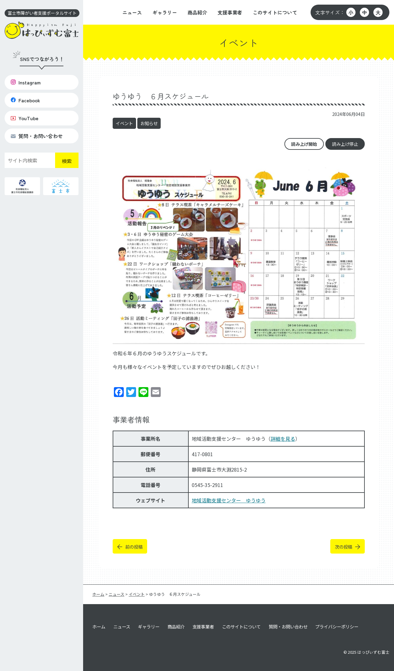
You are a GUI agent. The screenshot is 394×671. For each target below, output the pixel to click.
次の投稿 (343, 546)
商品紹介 (197, 12)
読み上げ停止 (345, 144)
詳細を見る (283, 438)
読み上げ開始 (304, 144)
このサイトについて (275, 12)
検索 (67, 161)
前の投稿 (134, 546)
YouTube (24, 118)
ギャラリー (164, 12)
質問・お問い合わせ (37, 136)
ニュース (132, 12)
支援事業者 (230, 12)
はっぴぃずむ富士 (373, 652)
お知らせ (149, 123)
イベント (124, 123)
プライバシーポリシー (336, 626)
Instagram (26, 82)
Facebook (25, 100)
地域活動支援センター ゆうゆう (229, 500)
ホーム (98, 626)
